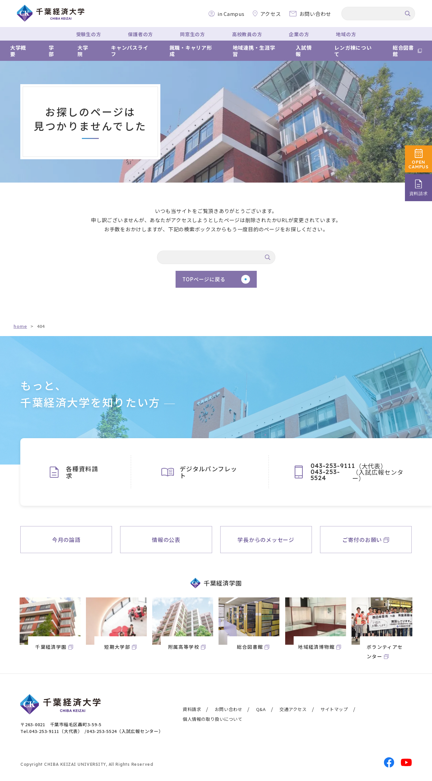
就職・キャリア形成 (190, 51)
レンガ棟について (352, 51)
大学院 (82, 51)
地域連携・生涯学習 (254, 51)
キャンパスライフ (129, 51)
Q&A (261, 709)
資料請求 (192, 709)
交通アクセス (293, 709)
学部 (51, 51)
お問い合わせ (229, 709)
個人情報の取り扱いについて (213, 719)
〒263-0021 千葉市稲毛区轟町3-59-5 (60, 724)
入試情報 (304, 51)
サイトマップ (334, 709)
